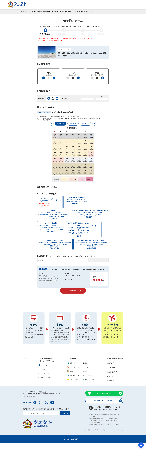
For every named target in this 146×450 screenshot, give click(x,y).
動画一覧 (111, 387)
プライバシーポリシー (107, 437)
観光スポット (88, 370)
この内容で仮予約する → (73, 294)
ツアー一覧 (42, 372)
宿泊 (85, 378)
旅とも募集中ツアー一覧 (115, 365)
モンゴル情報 (71, 365)
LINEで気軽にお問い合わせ (105, 400)
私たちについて (112, 379)
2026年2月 (60, 124)
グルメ (86, 374)
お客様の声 (110, 370)
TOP (24, 365)
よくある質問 (111, 374)
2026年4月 (85, 124)
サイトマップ (120, 437)
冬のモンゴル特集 (45, 384)
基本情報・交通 (73, 382)
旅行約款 (95, 437)
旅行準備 (71, 370)
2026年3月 (73, 124)
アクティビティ (73, 374)
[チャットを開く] (141, 445)
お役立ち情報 (72, 386)
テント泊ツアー (44, 376)
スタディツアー (44, 380)
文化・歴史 (87, 382)
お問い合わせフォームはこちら (103, 408)
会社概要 (87, 437)
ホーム (20, 11)
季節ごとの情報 (88, 386)
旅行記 (70, 378)
